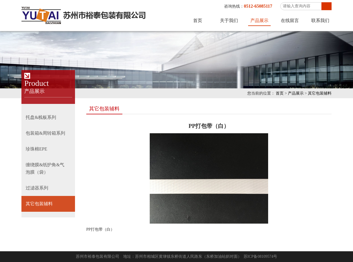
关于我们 (229, 20)
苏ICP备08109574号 (260, 256)
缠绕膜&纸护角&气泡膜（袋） (45, 168)
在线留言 (290, 20)
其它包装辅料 (320, 93)
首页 (197, 20)
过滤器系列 (37, 187)
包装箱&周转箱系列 (45, 133)
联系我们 (320, 20)
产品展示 (259, 20)
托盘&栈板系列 (41, 117)
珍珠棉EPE (36, 149)
